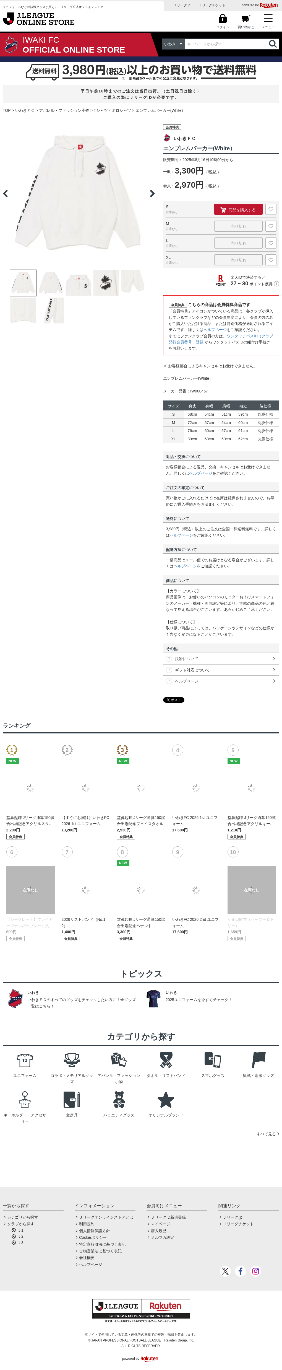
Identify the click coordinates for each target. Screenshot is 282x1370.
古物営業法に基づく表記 (100, 1251)
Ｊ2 (20, 1236)
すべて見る (266, 1134)
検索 (273, 44)
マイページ (160, 1224)
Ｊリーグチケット (212, 5)
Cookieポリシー (93, 1237)
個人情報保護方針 (94, 1231)
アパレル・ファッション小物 (64, 110)
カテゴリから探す (22, 1217)
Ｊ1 (20, 1230)
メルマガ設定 (162, 1237)
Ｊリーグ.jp (182, 5)
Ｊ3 (20, 1242)
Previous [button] (5, 193)
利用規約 (87, 1224)
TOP (7, 110)
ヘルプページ (215, 329)
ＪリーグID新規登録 (168, 1217)
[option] (79, 193)
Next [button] (152, 193)
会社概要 (87, 1257)
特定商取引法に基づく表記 (102, 1244)
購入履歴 (158, 1231)
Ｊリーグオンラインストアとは (106, 1217)
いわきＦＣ (25, 110)
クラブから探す (20, 1224)
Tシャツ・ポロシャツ (112, 110)
